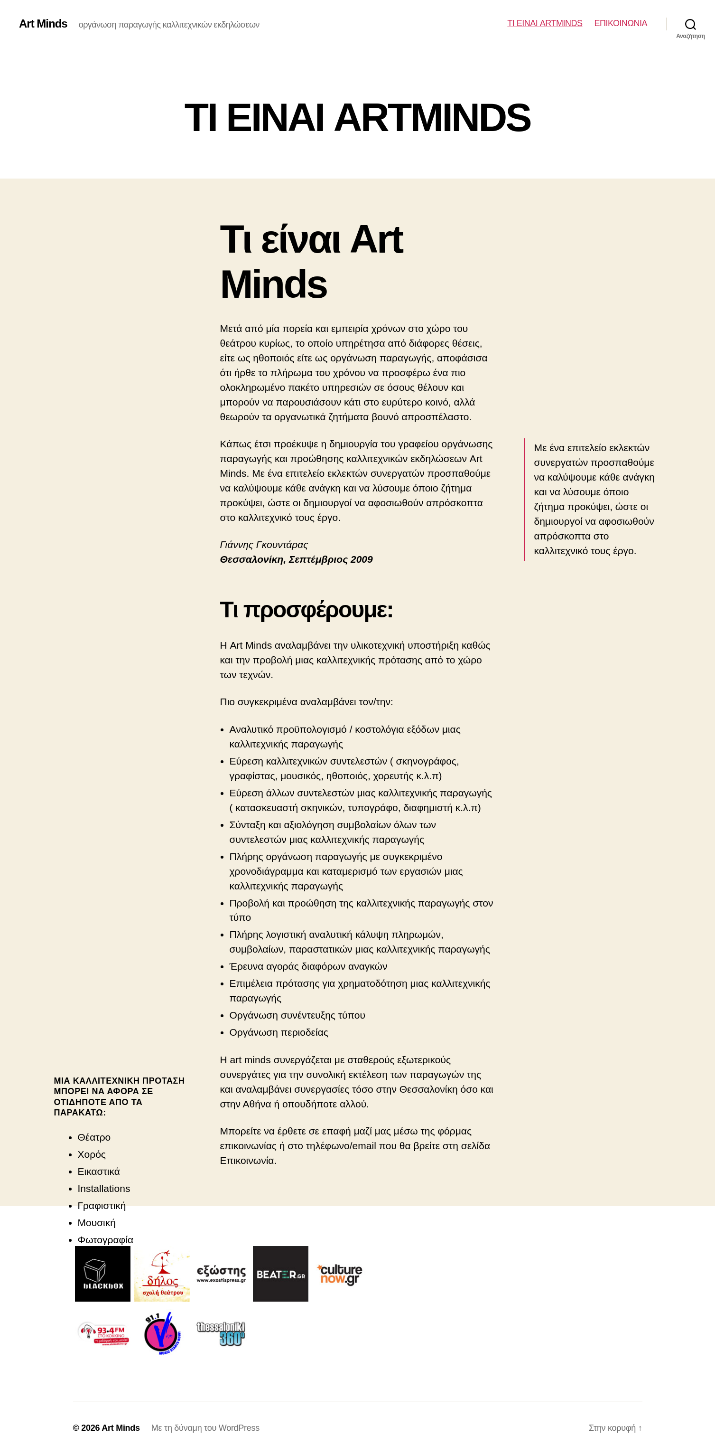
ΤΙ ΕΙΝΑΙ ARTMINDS (544, 23)
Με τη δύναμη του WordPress (205, 1428)
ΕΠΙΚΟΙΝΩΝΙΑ (620, 23)
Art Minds (43, 23)
